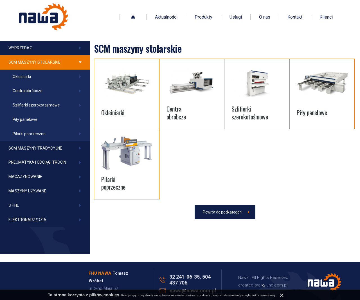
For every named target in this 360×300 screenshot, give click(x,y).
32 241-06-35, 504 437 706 (190, 280)
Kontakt (294, 17)
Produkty (203, 17)
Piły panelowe (25, 119)
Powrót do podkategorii (222, 212)
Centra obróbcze (27, 90)
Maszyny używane (27, 191)
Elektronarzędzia (27, 219)
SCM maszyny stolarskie (34, 62)
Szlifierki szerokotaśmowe (36, 105)
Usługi (236, 17)
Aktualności (166, 17)
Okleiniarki (22, 76)
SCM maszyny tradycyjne (35, 148)
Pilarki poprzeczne (29, 134)
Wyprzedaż (20, 48)
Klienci (326, 17)
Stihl (13, 205)
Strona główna (133, 17)
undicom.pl (274, 285)
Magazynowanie (25, 176)
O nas (264, 17)
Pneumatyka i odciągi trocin (37, 162)
